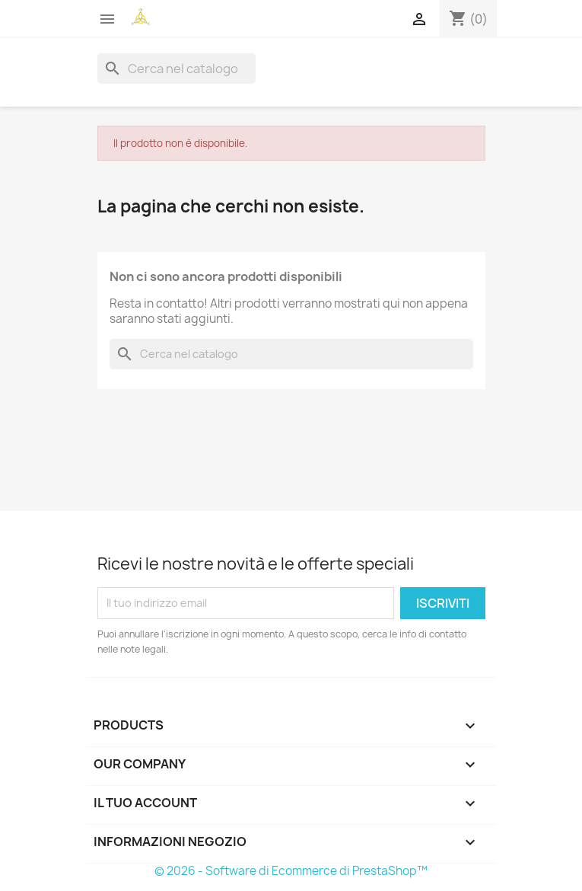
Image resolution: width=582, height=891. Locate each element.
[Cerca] (176, 68)
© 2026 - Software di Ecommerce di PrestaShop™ (291, 871)
